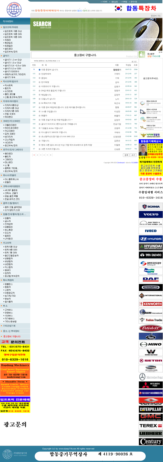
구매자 (117, 132)
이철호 (117, 145)
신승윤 (117, 149)
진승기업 (117, 124)
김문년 (117, 141)
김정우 (117, 95)
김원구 (117, 86)
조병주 (117, 128)
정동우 (117, 90)
